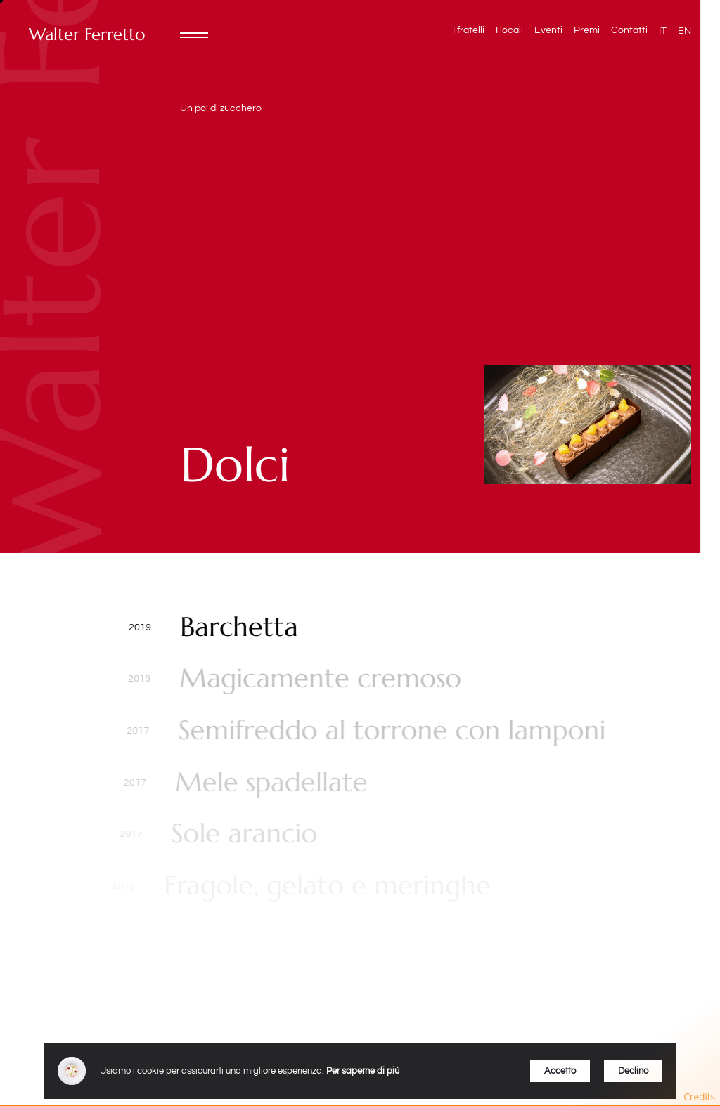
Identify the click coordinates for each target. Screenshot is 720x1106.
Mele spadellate (267, 783)
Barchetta (238, 627)
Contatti (629, 30)
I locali (509, 30)
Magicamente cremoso (319, 679)
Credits (699, 1096)
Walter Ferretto (87, 35)
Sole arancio (237, 834)
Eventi (548, 30)
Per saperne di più (362, 1071)
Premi (587, 30)
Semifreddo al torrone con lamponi (389, 731)
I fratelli (468, 30)
